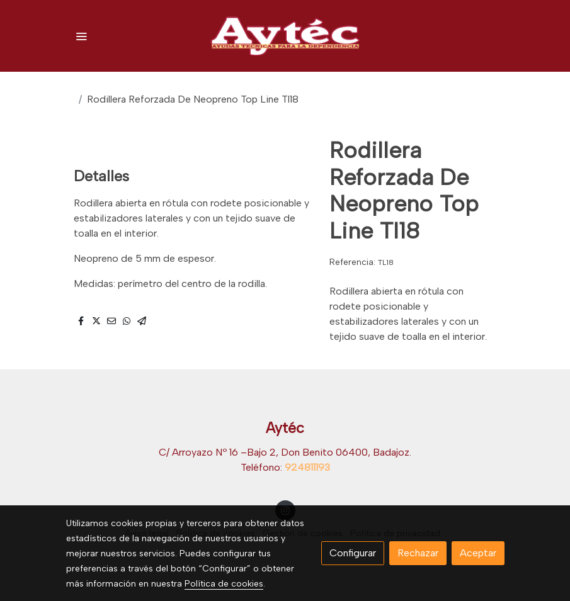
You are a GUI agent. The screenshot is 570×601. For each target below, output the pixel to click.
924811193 (307, 467)
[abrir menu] (81, 36)
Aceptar (478, 553)
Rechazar (417, 553)
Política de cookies (224, 583)
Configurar (352, 553)
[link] (285, 36)
